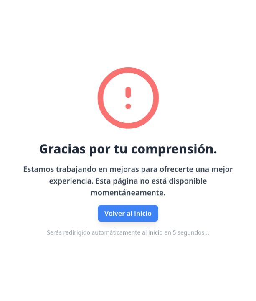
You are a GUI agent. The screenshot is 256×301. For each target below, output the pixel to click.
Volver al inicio (128, 213)
